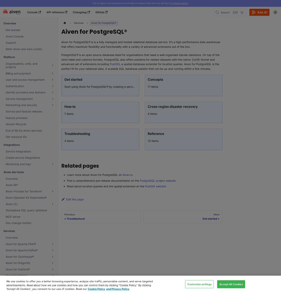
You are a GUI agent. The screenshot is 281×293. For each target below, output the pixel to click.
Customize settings (199, 284)
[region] (140, 284)
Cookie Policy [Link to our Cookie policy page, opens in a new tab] (96, 288)
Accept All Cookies (231, 284)
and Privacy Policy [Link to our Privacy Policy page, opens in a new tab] (117, 288)
